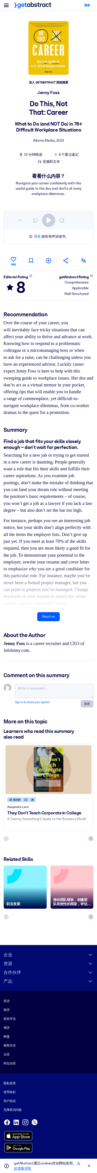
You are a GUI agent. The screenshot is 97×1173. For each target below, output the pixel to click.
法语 (7, 1054)
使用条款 (10, 1092)
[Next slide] (90, 838)
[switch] (48, 220)
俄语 (7, 1027)
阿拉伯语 (10, 1063)
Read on (48, 616)
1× (20, 220)
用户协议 (10, 1101)
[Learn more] (30, 275)
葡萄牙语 (10, 1045)
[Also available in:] (83, 260)
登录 (37, 236)
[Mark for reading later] (30, 260)
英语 (7, 1001)
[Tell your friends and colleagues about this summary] (66, 260)
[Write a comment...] (54, 691)
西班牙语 (10, 1019)
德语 (7, 1010)
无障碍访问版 (13, 1110)
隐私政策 (10, 1083)
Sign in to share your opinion (32, 702)
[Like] (13, 260)
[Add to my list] (48, 260)
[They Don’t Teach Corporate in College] (48, 769)
